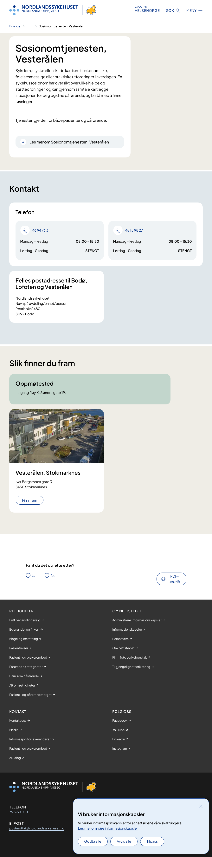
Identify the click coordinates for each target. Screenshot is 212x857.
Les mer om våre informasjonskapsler (108, 828)
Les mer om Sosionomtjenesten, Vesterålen (69, 141)
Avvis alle (124, 841)
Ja (33, 575)
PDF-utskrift (174, 579)
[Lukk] (201, 806)
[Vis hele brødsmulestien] (30, 26)
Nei (53, 575)
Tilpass (152, 841)
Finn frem (29, 500)
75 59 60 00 (18, 812)
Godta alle (92, 841)
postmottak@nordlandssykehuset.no (36, 828)
